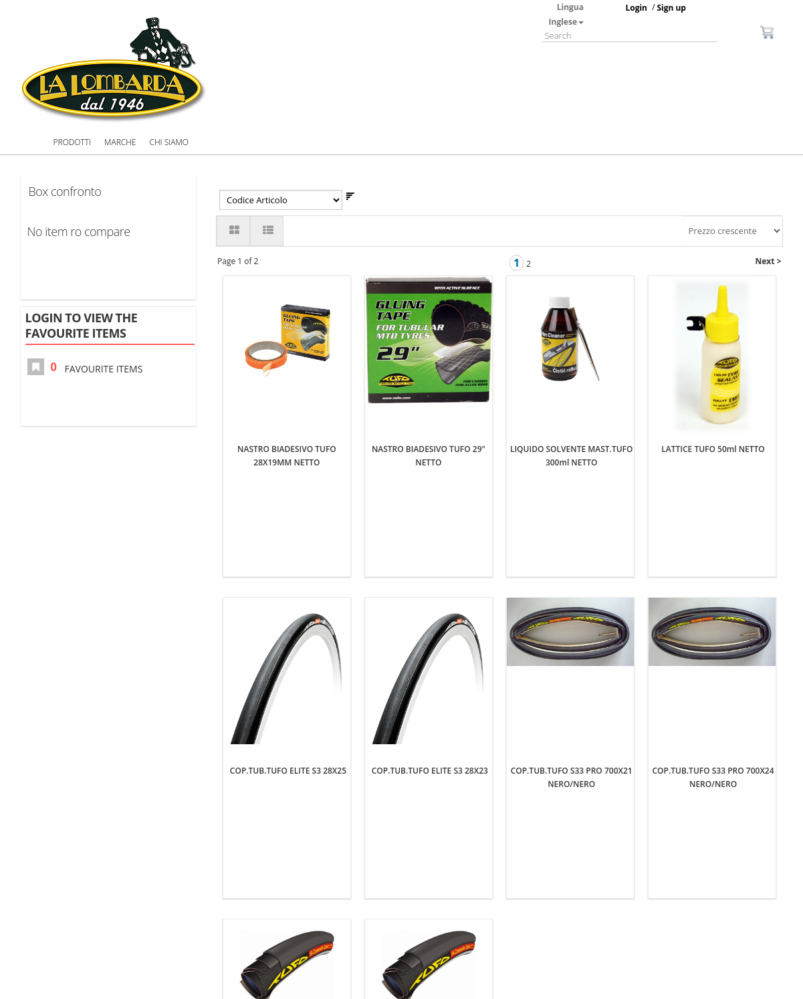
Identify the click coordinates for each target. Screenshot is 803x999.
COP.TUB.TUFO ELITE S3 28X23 (430, 577)
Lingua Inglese (566, 14)
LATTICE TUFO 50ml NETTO (712, 282)
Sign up (671, 7)
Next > (769, 261)
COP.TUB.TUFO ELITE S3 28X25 (288, 577)
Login (636, 7)
